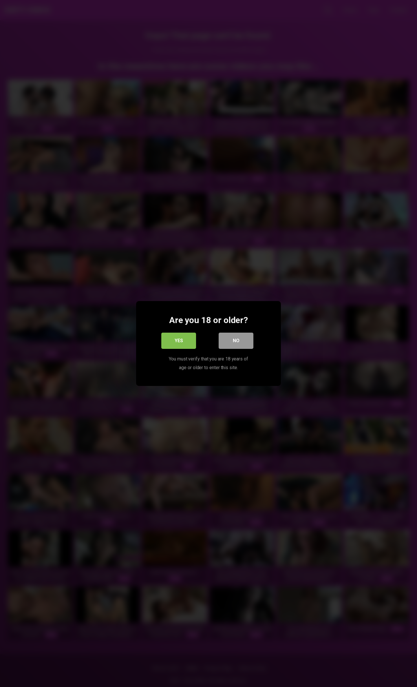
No (236, 340)
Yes (179, 340)
